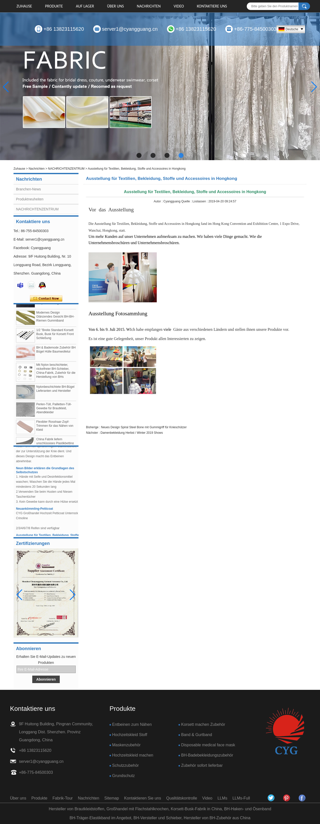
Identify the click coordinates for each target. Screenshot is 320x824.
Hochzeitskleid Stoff (129, 735)
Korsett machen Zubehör (203, 724)
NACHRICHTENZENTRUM (66, 168)
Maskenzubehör (126, 745)
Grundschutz (123, 776)
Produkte (54, 6)
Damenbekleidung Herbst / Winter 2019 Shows (131, 432)
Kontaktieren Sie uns (142, 798)
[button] (139, 155)
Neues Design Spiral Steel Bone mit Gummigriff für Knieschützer (144, 427)
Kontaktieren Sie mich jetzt (46, 298)
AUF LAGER (85, 6)
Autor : (159, 201)
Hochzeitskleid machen (132, 755)
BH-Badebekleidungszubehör (207, 755)
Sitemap (111, 798)
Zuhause (24, 6)
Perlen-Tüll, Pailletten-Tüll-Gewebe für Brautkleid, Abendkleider (54, 409)
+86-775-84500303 (255, 29)
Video (179, 6)
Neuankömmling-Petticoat (34, 510)
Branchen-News (28, 189)
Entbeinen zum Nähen (132, 724)
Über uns (115, 6)
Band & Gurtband (196, 735)
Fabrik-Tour (62, 798)
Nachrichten (148, 6)
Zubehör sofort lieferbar (201, 765)
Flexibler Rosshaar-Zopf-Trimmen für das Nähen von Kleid (54, 427)
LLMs (222, 798)
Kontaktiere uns (212, 6)
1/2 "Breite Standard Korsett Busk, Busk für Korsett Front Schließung (55, 335)
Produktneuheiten (30, 199)
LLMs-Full (241, 798)
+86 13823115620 (64, 29)
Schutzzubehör (125, 765)
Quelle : (186, 201)
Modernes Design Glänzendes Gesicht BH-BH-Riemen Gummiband (55, 318)
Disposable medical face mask (208, 745)
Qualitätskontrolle (181, 798)
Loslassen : (200, 201)
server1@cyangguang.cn (130, 29)
